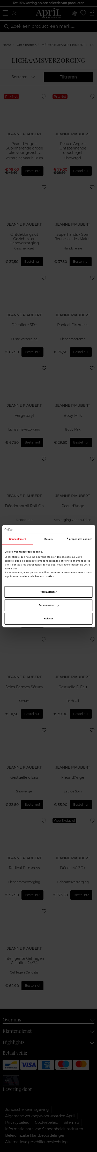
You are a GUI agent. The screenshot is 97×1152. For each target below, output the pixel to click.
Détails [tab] (48, 539)
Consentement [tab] (17, 539)
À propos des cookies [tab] (79, 539)
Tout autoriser (48, 592)
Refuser (48, 618)
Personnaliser (49, 605)
